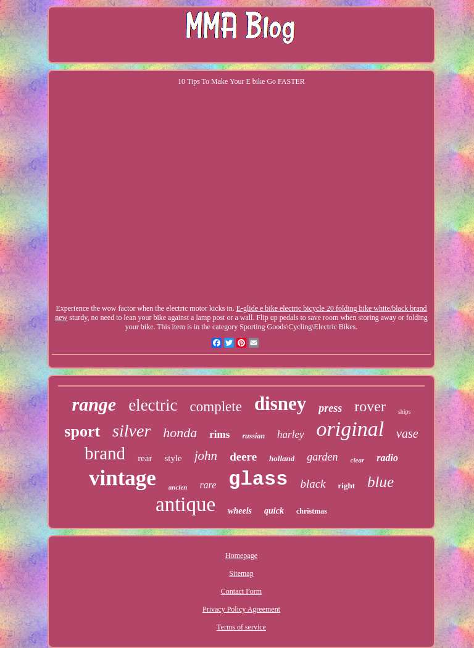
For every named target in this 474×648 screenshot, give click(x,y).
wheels (240, 510)
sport (82, 431)
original (351, 428)
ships (404, 411)
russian (253, 436)
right (346, 485)
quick (274, 510)
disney (280, 403)
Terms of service (241, 627)
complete (216, 406)
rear (145, 458)
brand (105, 453)
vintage (122, 478)
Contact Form (241, 591)
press (330, 408)
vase (407, 433)
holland (281, 458)
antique (185, 504)
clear (358, 460)
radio (387, 458)
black (312, 483)
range (94, 404)
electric (152, 405)
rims (219, 434)
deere (243, 456)
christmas (311, 511)
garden (322, 457)
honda (180, 432)
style (172, 458)
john (205, 455)
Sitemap (241, 573)
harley (290, 434)
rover (370, 406)
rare (207, 485)
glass (258, 479)
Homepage (241, 555)
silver (131, 430)
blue (380, 482)
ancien (178, 487)
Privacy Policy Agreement (241, 609)
